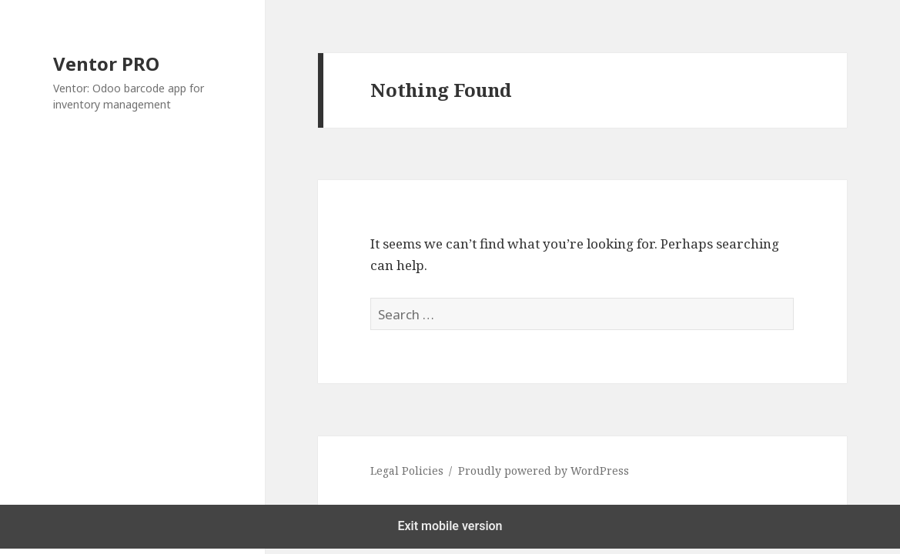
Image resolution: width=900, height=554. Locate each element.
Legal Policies (406, 470)
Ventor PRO (106, 63)
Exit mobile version (449, 526)
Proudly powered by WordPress (543, 470)
